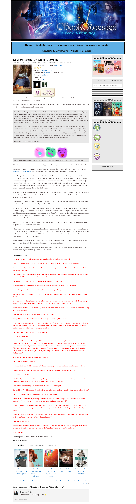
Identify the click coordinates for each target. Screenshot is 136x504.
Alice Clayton (59, 65)
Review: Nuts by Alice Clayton (66, 470)
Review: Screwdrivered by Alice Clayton (21, 471)
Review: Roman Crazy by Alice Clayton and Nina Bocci (51, 472)
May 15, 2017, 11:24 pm (20, 499)
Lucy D (35, 62)
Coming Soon (66, 45)
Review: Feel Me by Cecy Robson (25, 481)
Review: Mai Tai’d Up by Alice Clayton (81, 471)
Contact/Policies (82, 51)
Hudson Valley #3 (45, 70)
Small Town (58, 62)
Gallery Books (48, 72)
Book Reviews (45, 45)
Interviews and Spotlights (94, 45)
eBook (42, 80)
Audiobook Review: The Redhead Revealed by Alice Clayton (36, 472)
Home (28, 45)
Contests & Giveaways (55, 51)
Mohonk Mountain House (22, 171)
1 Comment (70, 62)
